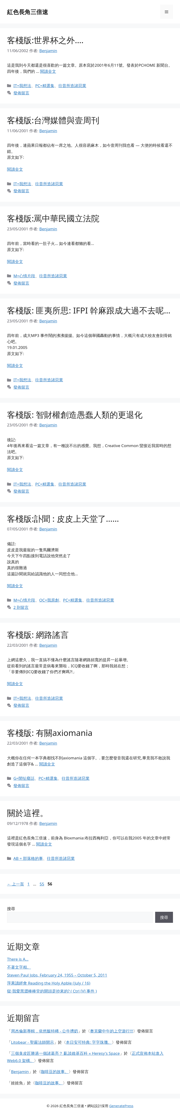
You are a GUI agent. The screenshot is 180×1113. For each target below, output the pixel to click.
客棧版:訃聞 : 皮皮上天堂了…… (63, 518)
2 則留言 (21, 607)
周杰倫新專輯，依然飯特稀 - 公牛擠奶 (44, 1031)
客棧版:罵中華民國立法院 (53, 218)
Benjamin (20, 1071)
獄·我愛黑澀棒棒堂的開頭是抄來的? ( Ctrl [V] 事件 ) (52, 991)
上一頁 (15, 884)
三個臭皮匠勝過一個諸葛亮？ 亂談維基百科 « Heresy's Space (65, 1053)
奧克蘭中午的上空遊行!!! (111, 1031)
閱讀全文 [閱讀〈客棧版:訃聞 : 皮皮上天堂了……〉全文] (15, 585)
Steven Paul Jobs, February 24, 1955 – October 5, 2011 (57, 975)
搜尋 (11, 908)
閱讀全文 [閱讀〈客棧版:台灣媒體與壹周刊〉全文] (15, 169)
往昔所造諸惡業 (72, 85)
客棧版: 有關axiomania (50, 732)
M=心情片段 (24, 275)
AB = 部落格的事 (28, 858)
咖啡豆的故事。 (55, 1071)
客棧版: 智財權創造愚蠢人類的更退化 (74, 414)
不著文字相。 (19, 967)
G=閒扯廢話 (23, 778)
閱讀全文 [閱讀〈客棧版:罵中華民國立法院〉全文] (15, 261)
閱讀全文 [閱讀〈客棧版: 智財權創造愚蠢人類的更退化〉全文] (15, 469)
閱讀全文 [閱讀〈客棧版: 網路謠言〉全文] (15, 683)
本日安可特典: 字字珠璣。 (89, 1042)
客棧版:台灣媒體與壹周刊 (53, 120)
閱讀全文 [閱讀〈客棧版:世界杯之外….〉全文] (48, 71)
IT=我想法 (22, 85)
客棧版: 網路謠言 (38, 634)
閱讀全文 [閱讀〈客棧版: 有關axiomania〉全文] (47, 764)
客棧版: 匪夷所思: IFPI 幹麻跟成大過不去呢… (88, 310)
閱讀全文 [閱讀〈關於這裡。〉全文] (44, 844)
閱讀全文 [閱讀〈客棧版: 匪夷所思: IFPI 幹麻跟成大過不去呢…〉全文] (15, 365)
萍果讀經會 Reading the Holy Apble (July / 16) (48, 983)
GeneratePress (121, 1105)
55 (41, 884)
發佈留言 (21, 93)
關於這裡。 (27, 812)
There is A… (18, 959)
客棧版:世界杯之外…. (45, 40)
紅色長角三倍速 (27, 12)
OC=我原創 (49, 600)
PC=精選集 (44, 85)
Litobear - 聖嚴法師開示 (32, 1042)
